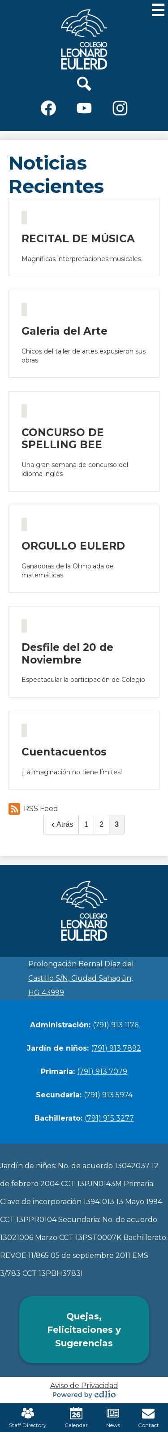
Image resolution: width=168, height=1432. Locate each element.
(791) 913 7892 (116, 1048)
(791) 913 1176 (115, 1025)
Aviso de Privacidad (84, 1385)
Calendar (76, 1417)
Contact (148, 1417)
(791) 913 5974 (108, 1095)
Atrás (61, 824)
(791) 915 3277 (109, 1118)
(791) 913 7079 (102, 1071)
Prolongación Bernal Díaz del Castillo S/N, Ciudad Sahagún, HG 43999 (81, 978)
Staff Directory (28, 1417)
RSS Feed (33, 809)
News (113, 1417)
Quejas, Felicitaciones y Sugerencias (84, 1330)
